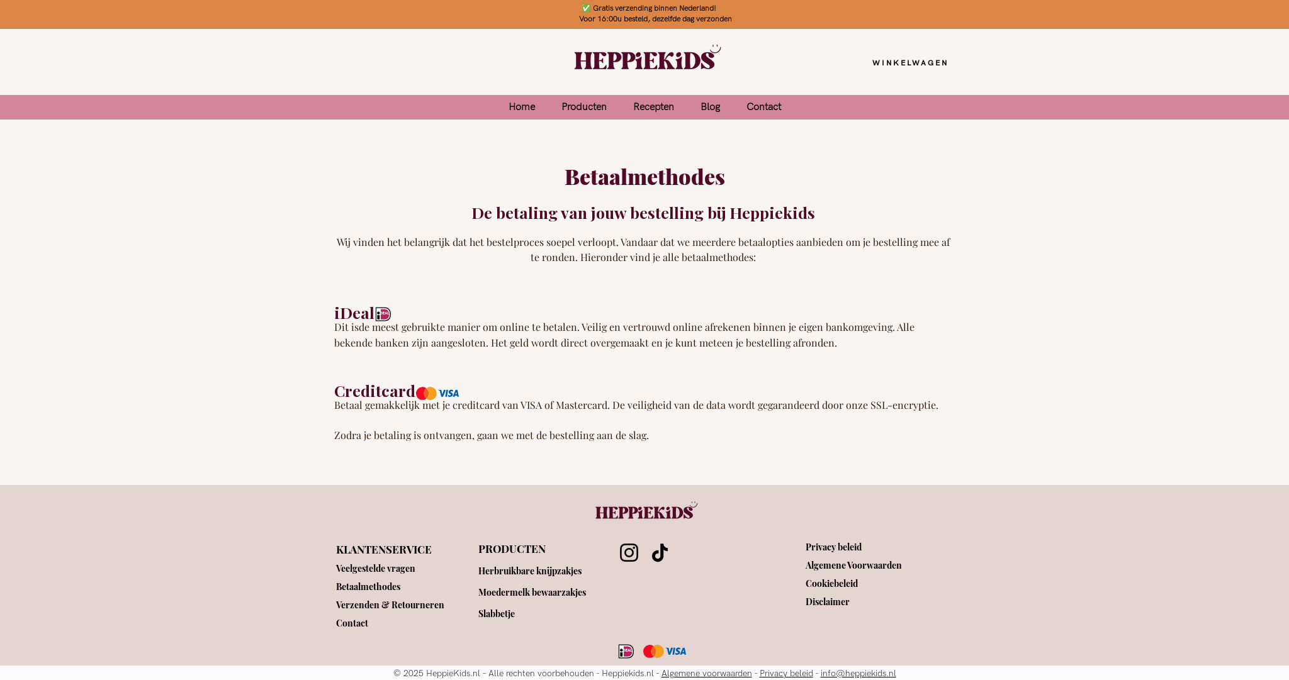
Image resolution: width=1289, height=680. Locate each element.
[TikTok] (660, 552)
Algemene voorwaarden (706, 673)
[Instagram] (629, 552)
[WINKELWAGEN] (910, 62)
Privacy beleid (786, 673)
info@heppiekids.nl (858, 673)
